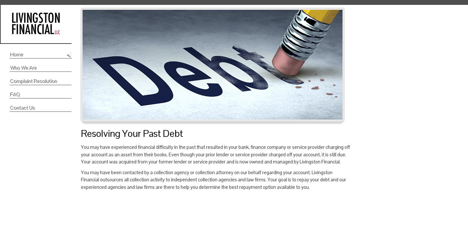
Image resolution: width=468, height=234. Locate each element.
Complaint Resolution (33, 80)
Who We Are (23, 67)
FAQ (15, 94)
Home (16, 54)
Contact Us (22, 107)
